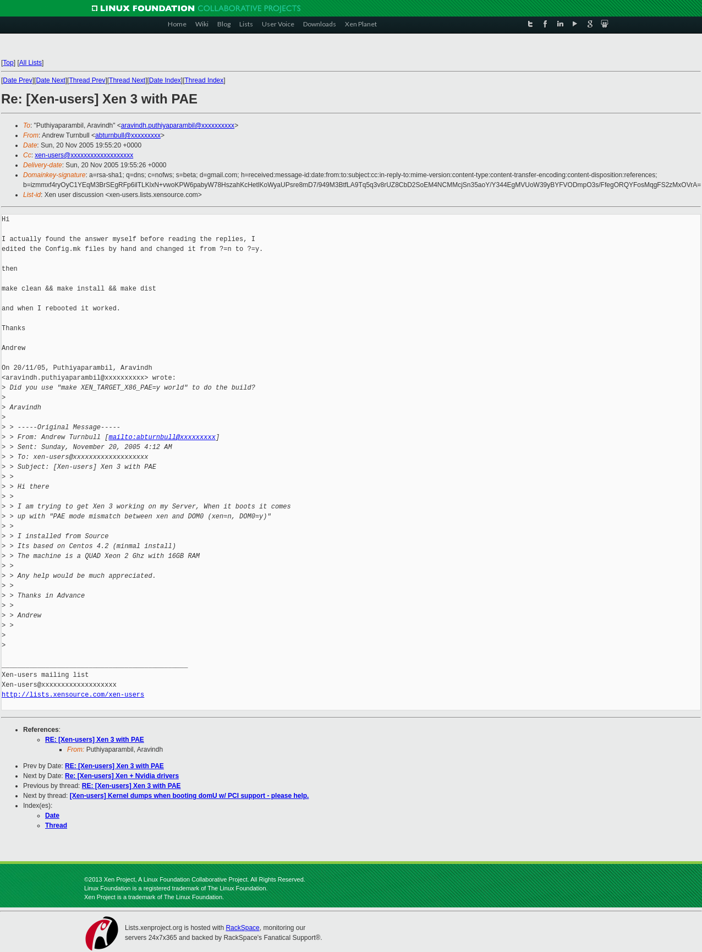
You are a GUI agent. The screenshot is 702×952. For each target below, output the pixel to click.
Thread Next (127, 80)
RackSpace (242, 928)
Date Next (50, 80)
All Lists (30, 63)
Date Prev (17, 80)
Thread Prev (87, 80)
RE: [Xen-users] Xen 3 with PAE (94, 739)
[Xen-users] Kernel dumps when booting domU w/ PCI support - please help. (189, 796)
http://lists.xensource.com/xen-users (73, 694)
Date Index (165, 80)
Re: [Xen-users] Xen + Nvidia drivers (122, 776)
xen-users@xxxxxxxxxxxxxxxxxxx (84, 155)
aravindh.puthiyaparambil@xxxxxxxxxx (177, 125)
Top (8, 63)
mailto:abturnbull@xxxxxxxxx (161, 437)
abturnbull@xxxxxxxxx (128, 135)
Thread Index (204, 80)
